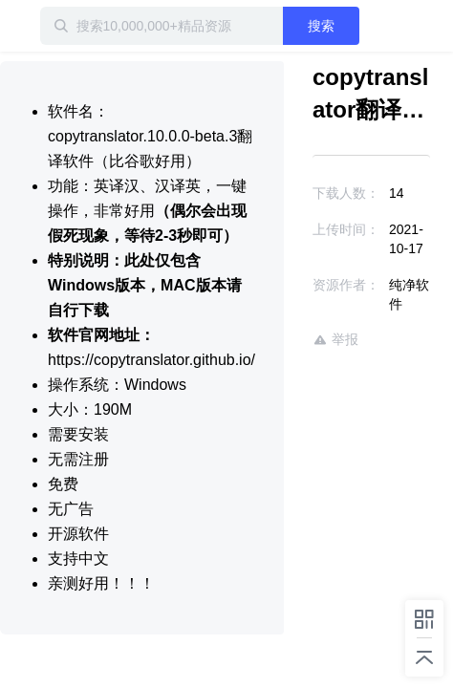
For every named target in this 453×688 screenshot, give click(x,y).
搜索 (347, 25)
